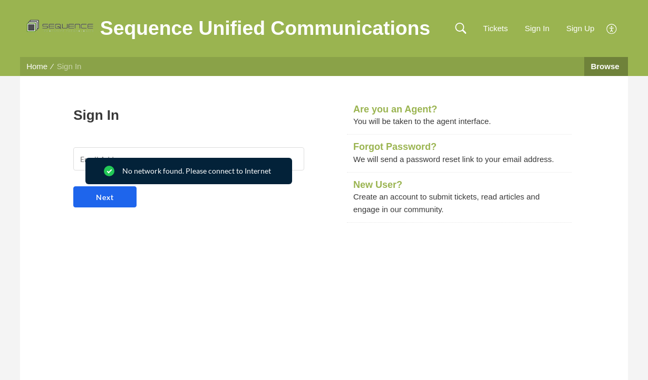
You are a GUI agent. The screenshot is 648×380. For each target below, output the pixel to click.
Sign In (537, 28)
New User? (377, 184)
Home (36, 66)
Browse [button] (606, 66)
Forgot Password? (395, 146)
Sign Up (580, 28)
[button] (460, 28)
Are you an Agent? (395, 109)
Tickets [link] (495, 28)
